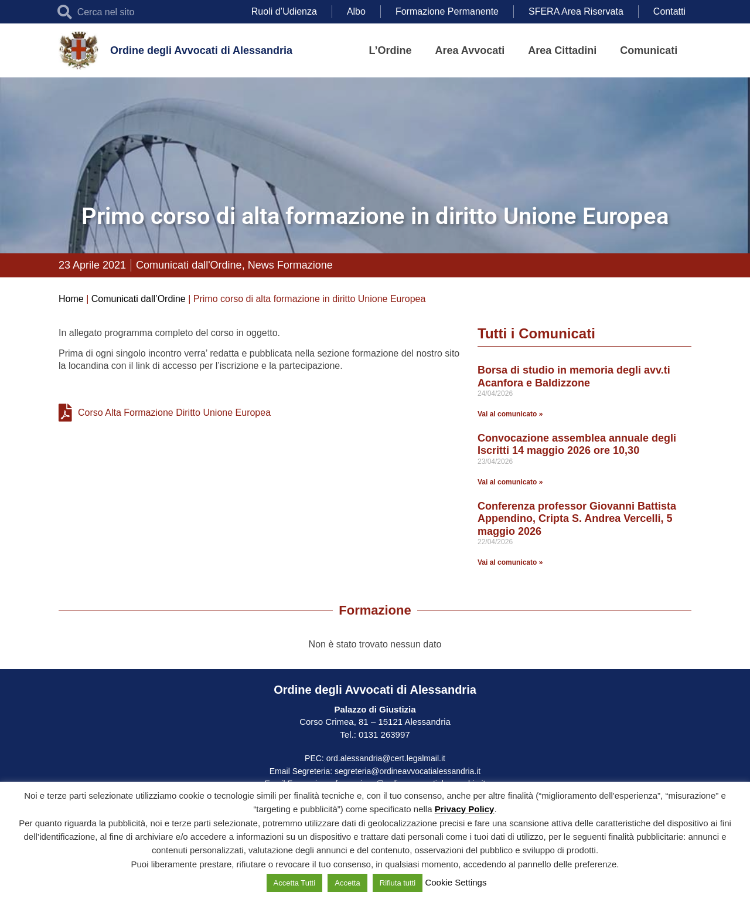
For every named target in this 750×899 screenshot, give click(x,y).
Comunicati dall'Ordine (189, 265)
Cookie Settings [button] (455, 882)
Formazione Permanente (447, 11)
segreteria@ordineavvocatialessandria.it (407, 771)
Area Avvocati (470, 50)
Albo (356, 11)
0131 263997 (383, 734)
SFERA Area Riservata (576, 11)
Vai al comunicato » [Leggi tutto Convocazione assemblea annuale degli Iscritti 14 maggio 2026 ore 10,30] (510, 482)
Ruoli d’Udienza (284, 11)
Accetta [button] (347, 882)
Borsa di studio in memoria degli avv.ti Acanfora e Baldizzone (574, 376)
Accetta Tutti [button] (295, 882)
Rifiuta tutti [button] (397, 882)
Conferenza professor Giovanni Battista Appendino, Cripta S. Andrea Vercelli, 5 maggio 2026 (577, 518)
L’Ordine (390, 50)
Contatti (669, 11)
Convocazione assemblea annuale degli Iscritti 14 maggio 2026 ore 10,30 (577, 444)
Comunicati (648, 50)
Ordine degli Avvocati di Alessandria (201, 50)
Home (71, 299)
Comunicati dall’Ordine (138, 299)
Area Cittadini (562, 50)
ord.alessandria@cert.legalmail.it (385, 758)
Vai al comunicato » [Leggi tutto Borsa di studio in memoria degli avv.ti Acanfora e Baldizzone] (510, 414)
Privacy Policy (465, 809)
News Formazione (290, 265)
